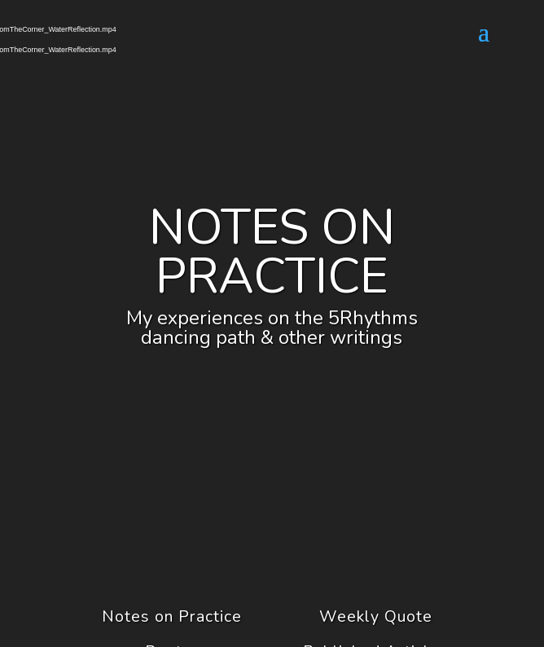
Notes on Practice (172, 616)
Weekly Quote (375, 616)
